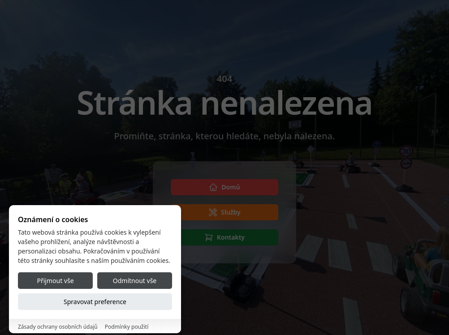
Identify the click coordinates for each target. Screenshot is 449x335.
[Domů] (224, 187)
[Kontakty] (224, 237)
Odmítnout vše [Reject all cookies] (134, 308)
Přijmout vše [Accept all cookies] (55, 308)
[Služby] (224, 212)
